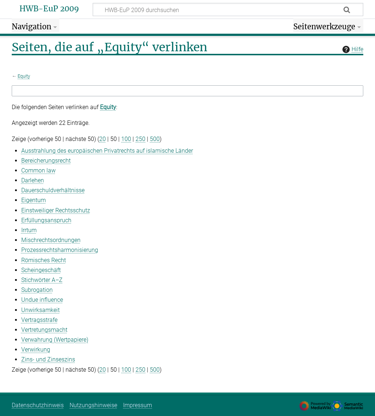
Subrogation (37, 289)
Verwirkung (35, 349)
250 (140, 138)
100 (126, 138)
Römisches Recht (43, 260)
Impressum (137, 405)
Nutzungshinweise (93, 405)
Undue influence (42, 299)
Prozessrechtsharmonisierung (59, 249)
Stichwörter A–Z (42, 279)
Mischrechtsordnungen (51, 240)
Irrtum (29, 230)
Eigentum (33, 200)
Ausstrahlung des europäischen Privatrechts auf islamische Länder (107, 150)
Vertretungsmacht (44, 329)
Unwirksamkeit (40, 310)
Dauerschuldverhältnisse (53, 190)
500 (155, 138)
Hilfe (352, 49)
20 (102, 138)
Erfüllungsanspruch (46, 220)
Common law (38, 170)
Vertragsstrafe (39, 319)
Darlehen (32, 180)
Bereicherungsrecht (46, 160)
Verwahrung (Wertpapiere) (54, 339)
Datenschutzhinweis (38, 405)
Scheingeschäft (41, 270)
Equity (24, 76)
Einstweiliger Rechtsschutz (55, 210)
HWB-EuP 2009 (49, 9)
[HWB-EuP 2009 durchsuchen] (228, 9)
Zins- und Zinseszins (48, 359)
